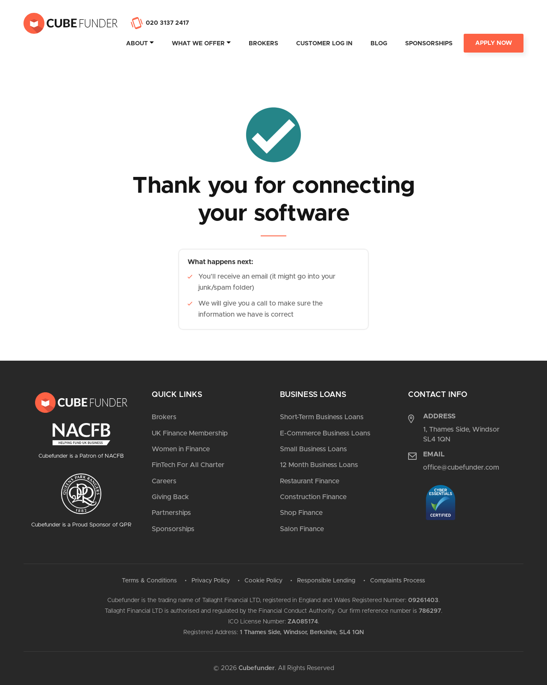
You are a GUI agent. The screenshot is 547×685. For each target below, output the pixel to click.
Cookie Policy (263, 581)
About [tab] (137, 44)
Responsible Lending (326, 581)
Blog (379, 44)
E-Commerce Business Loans (325, 433)
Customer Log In (324, 44)
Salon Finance (302, 529)
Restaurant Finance (309, 481)
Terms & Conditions (149, 581)
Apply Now (493, 43)
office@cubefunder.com (461, 467)
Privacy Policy (210, 581)
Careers (164, 481)
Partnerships (171, 512)
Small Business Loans (313, 449)
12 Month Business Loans (319, 465)
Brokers (263, 44)
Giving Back (170, 497)
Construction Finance (313, 497)
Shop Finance (301, 512)
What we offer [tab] (198, 44)
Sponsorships (429, 44)
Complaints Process (397, 581)
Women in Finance (181, 449)
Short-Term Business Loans (322, 417)
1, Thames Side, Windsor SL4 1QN (461, 434)
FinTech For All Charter (188, 465)
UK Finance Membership (190, 433)
